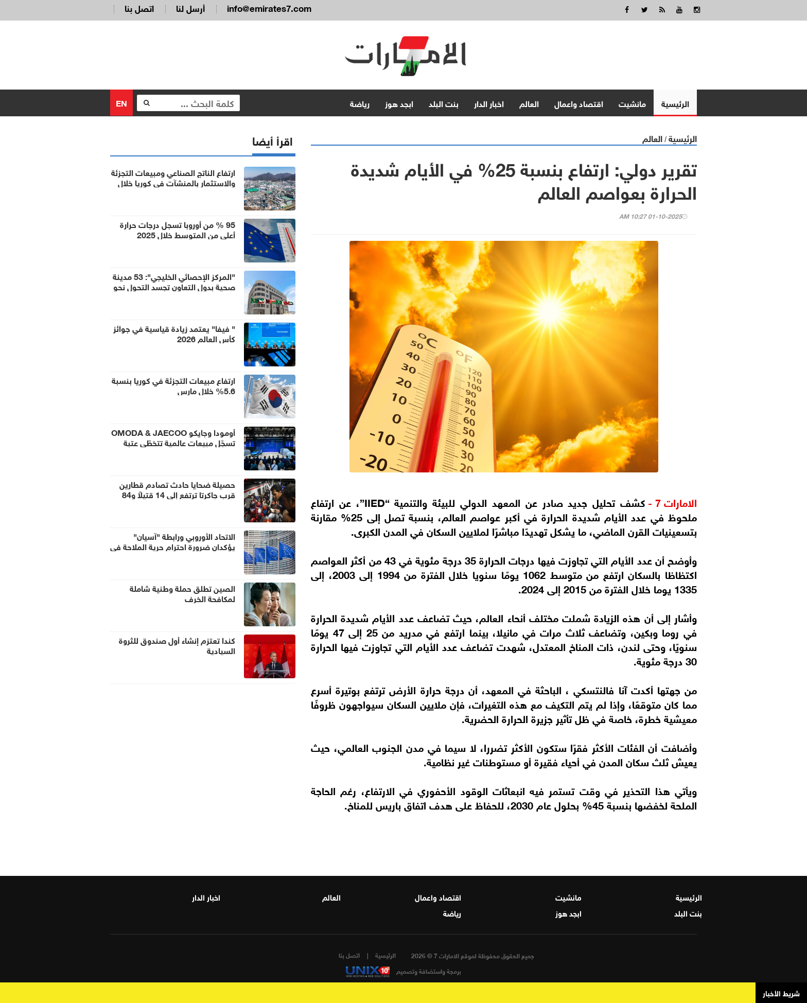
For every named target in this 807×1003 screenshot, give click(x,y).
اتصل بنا (139, 7)
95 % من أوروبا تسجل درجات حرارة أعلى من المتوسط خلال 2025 (177, 229)
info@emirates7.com (269, 7)
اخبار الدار (489, 103)
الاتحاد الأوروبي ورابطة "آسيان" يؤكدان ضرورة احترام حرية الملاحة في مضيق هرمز (172, 546)
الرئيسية (675, 103)
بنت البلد (444, 103)
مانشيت (632, 103)
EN (121, 102)
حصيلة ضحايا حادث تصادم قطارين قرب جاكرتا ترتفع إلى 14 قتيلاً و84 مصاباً (177, 494)
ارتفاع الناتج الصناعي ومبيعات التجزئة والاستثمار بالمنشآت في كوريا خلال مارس (173, 182)
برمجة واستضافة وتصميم (403, 970)
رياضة (360, 103)
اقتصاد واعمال (578, 103)
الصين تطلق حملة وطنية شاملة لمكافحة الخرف (182, 593)
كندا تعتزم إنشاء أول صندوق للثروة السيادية (177, 645)
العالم (529, 103)
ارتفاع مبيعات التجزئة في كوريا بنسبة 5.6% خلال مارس (173, 385)
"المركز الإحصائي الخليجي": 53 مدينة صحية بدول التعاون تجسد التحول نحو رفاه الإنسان (174, 286)
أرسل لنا (190, 7)
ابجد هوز (399, 103)
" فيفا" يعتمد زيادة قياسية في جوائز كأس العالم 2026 (174, 333)
